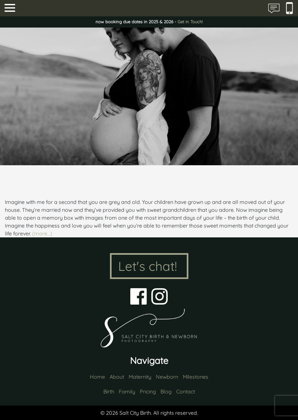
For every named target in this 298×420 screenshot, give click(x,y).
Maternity (140, 376)
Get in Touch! (190, 21)
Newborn (167, 376)
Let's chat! (147, 266)
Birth (108, 391)
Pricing (148, 391)
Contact (185, 391)
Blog (166, 391)
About (117, 376)
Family (127, 391)
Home (97, 376)
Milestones (195, 376)
